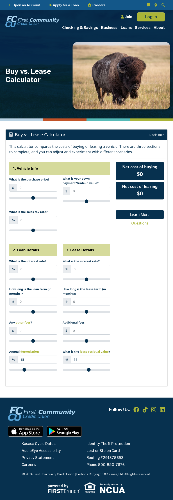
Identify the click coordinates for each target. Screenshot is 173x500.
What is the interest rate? (27, 261)
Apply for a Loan (66, 5)
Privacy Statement (38, 458)
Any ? (20, 322)
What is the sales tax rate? (28, 212)
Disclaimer (156, 135)
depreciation (29, 352)
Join (128, 17)
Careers (98, 5)
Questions (139, 223)
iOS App (25, 431)
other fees (23, 322)
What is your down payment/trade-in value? (81, 180)
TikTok (145, 409)
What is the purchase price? (29, 179)
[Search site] (163, 5)
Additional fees (74, 322)
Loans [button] (126, 27)
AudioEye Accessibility (41, 451)
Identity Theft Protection (108, 444)
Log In (151, 16)
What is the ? (86, 352)
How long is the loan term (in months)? (30, 291)
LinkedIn (162, 409)
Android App (64, 431)
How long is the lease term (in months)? (84, 291)
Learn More (140, 214)
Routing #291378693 (105, 458)
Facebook (136, 409)
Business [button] (109, 27)
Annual (24, 352)
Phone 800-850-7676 (105, 465)
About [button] (159, 27)
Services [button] (142, 27)
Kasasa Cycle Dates (39, 444)
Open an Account (26, 5)
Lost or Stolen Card (103, 451)
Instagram (153, 409)
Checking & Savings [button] (80, 27)
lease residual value (94, 352)
